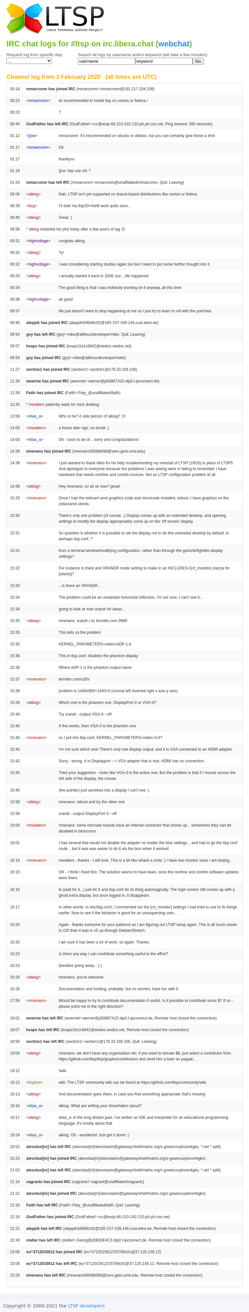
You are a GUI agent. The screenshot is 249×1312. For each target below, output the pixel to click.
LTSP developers (86, 1305)
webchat (173, 43)
